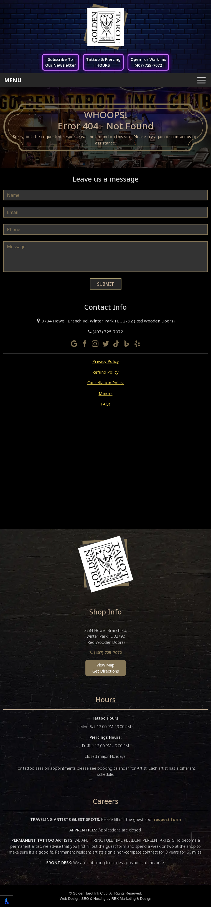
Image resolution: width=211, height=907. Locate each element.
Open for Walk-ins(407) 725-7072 (148, 62)
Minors (106, 393)
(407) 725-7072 (105, 331)
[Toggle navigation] (105, 80)
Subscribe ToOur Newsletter (60, 62)
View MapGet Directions (105, 668)
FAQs (106, 404)
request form (167, 819)
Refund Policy (105, 372)
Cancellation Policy (105, 382)
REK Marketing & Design (131, 898)
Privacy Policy (105, 361)
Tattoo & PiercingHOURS (103, 62)
